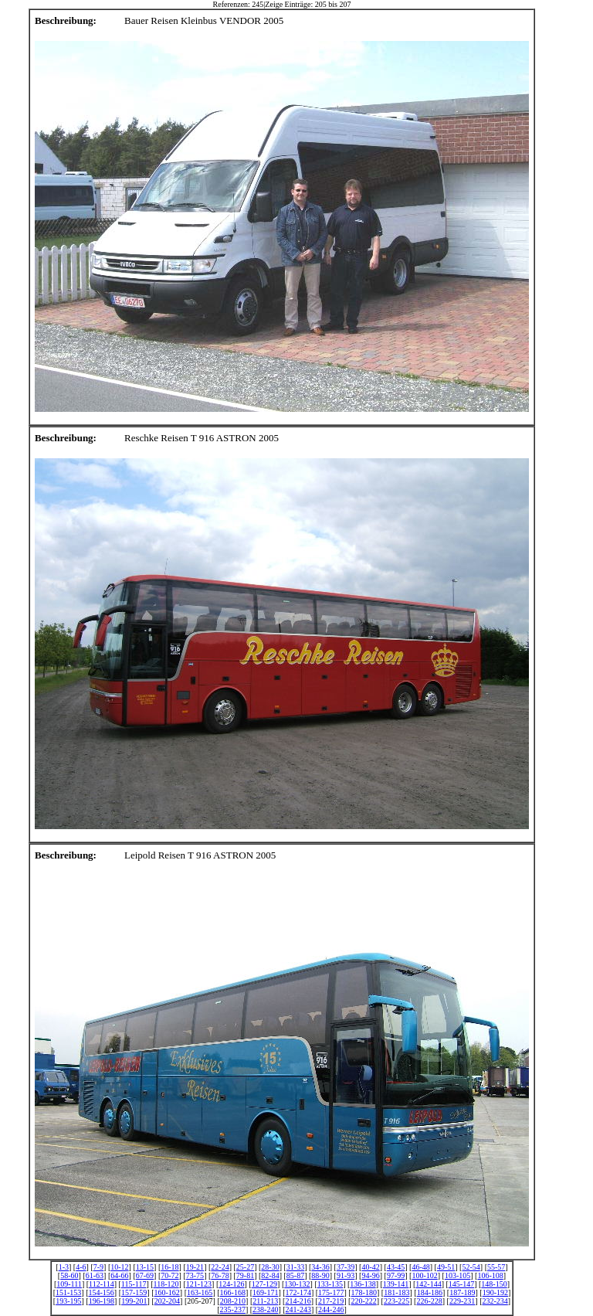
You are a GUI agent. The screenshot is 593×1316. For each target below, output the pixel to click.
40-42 (370, 1267)
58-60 (69, 1275)
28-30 (270, 1267)
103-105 (457, 1275)
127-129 (264, 1284)
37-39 (345, 1267)
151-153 (68, 1292)
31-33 (295, 1267)
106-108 (490, 1275)
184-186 (429, 1292)
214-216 (297, 1301)
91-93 (345, 1275)
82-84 (270, 1275)
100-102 (424, 1275)
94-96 (370, 1275)
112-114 (101, 1284)
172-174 (298, 1292)
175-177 (331, 1292)
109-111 (69, 1284)
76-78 (220, 1275)
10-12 (119, 1267)
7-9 (98, 1267)
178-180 (364, 1292)
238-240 (265, 1309)
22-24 (220, 1267)
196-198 (101, 1301)
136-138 (362, 1284)
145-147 (461, 1284)
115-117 (134, 1284)
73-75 (195, 1275)
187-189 (462, 1292)
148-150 (494, 1284)
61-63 (94, 1275)
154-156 (101, 1292)
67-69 (145, 1275)
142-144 (428, 1284)
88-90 (320, 1275)
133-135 (330, 1284)
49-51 (446, 1267)
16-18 (169, 1267)
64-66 (119, 1275)
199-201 (134, 1301)
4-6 (81, 1267)
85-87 (295, 1275)
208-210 (233, 1301)
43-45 (396, 1267)
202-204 (167, 1301)
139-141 (395, 1284)
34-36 (320, 1267)
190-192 (495, 1292)
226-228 (429, 1301)
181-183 (396, 1292)
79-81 (245, 1275)
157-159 (134, 1292)
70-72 (169, 1275)
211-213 (265, 1301)
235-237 (233, 1309)
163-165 (199, 1292)
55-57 (496, 1267)
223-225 (396, 1301)
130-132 (297, 1284)
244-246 (331, 1309)
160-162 (167, 1292)
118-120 (166, 1284)
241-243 (298, 1309)
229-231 (462, 1301)
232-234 (494, 1301)
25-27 (245, 1267)
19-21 (195, 1267)
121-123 (199, 1284)
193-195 (68, 1301)
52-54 (470, 1267)
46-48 (420, 1267)
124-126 (231, 1284)
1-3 (64, 1267)
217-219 (331, 1301)
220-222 (363, 1301)
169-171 (265, 1292)
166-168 (233, 1292)
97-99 (396, 1275)
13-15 (145, 1267)
